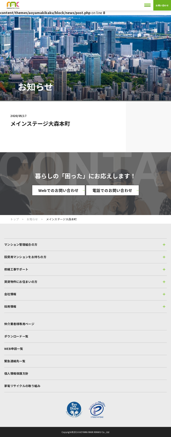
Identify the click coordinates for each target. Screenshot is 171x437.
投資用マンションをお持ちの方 (84, 257)
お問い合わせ (162, 5)
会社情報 (84, 294)
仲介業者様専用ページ (19, 324)
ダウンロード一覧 (16, 336)
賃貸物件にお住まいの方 (84, 282)
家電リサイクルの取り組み (22, 386)
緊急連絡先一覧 (14, 361)
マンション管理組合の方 (84, 244)
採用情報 (84, 306)
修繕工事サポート (84, 269)
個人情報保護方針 (16, 373)
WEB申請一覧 (13, 348)
